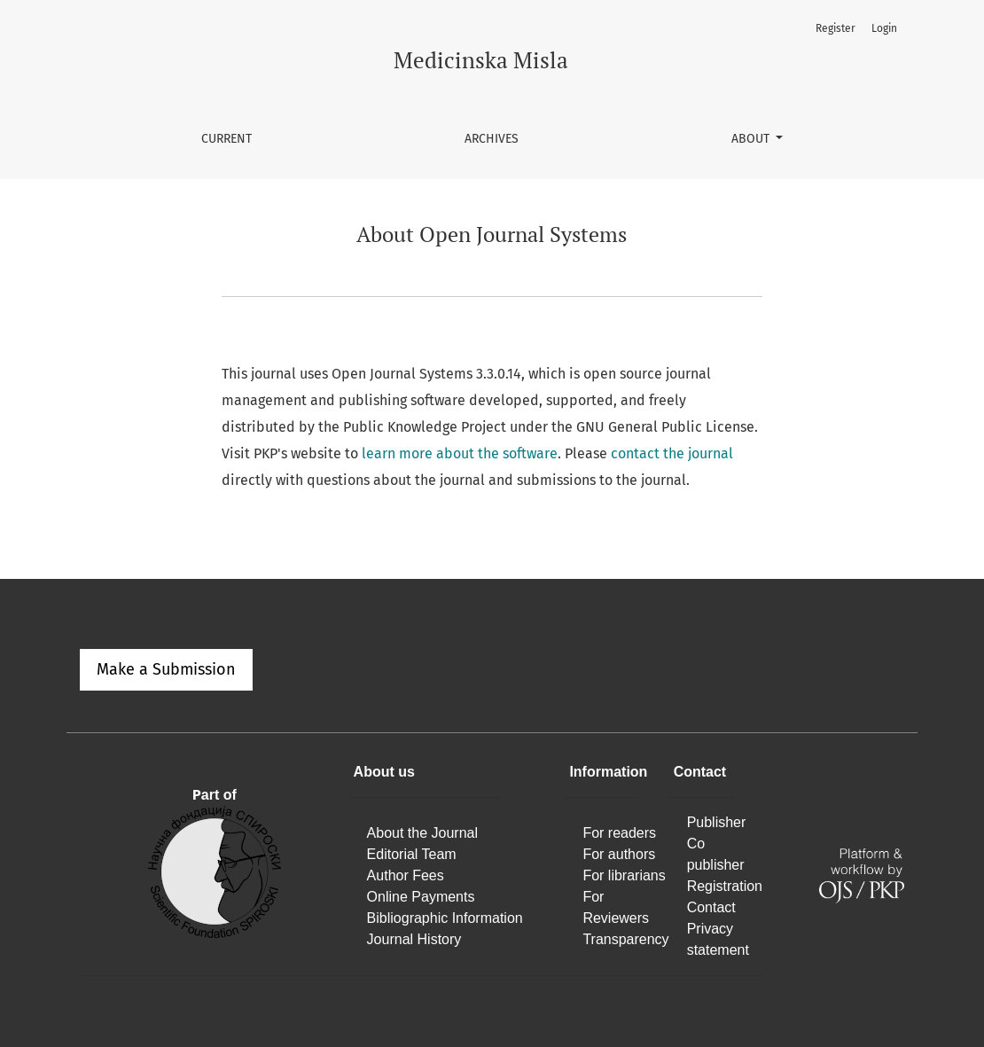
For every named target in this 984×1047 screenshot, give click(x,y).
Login (884, 28)
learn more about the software (460, 453)
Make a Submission (166, 669)
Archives (492, 138)
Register (835, 28)
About (752, 138)
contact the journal (672, 453)
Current (226, 138)
